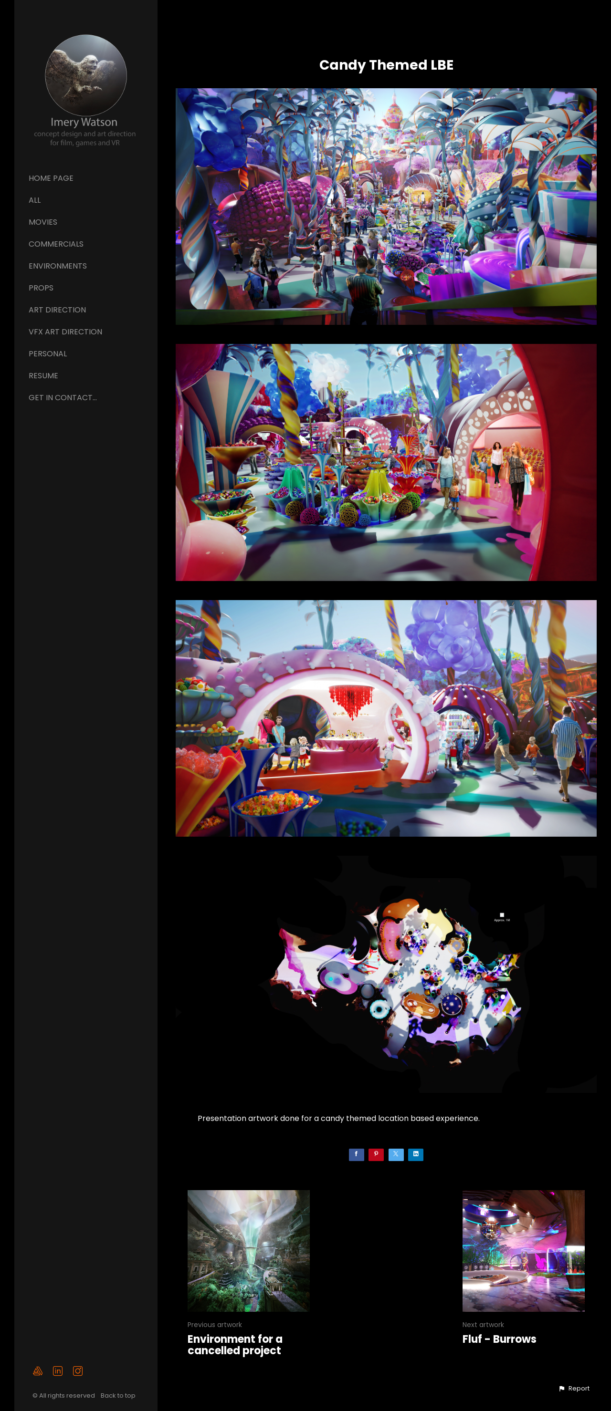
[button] (573, 1389)
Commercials (56, 244)
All (35, 200)
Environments (58, 265)
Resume (43, 375)
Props (41, 287)
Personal (48, 353)
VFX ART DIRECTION (65, 331)
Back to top (119, 1395)
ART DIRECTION (57, 309)
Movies (43, 222)
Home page (51, 178)
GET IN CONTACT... (63, 397)
